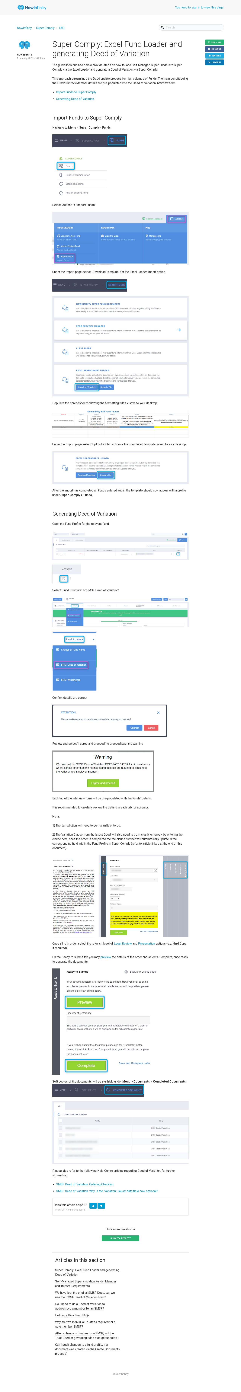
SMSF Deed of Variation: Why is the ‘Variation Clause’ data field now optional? (107, 1191)
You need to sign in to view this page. (199, 7)
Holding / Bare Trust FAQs (72, 1315)
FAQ (61, 28)
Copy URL (216, 42)
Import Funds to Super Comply (76, 92)
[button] (93, 1206)
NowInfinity (24, 28)
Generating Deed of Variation (75, 99)
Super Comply (45, 28)
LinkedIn (216, 62)
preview (106, 957)
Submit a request (120, 1238)
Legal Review (123, 943)
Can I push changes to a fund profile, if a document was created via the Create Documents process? (87, 1349)
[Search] (191, 27)
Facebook (216, 49)
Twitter (216, 56)
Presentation (146, 943)
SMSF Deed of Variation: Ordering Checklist (85, 1184)
